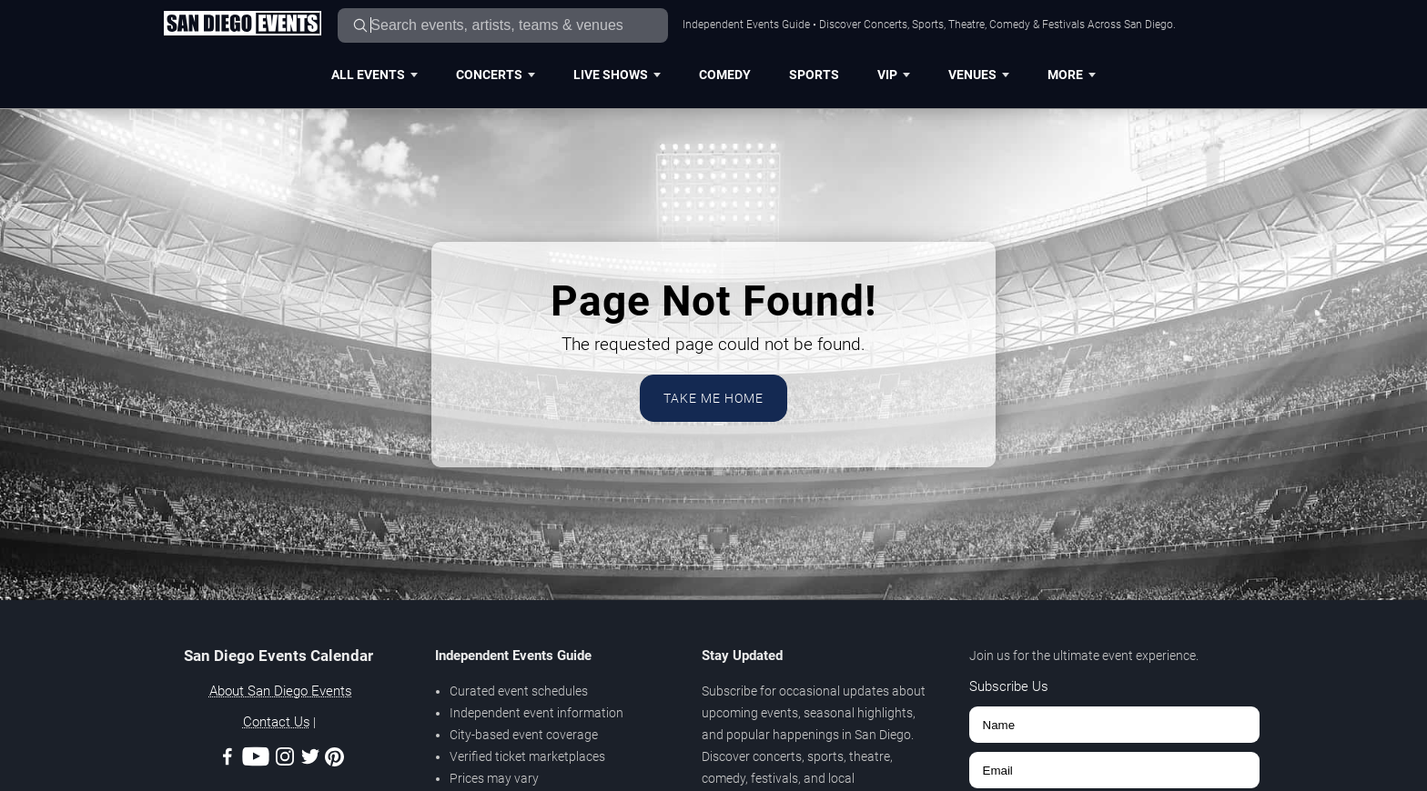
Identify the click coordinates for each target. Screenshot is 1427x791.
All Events (374, 74)
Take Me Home (713, 398)
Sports (814, 74)
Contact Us (276, 722)
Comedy (725, 74)
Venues (978, 74)
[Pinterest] (334, 760)
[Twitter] (310, 760)
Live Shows (617, 74)
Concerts (495, 74)
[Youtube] (255, 759)
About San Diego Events (280, 691)
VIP (893, 74)
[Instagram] (285, 760)
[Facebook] (228, 760)
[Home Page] (242, 24)
